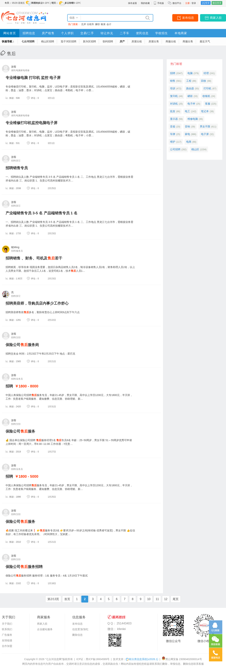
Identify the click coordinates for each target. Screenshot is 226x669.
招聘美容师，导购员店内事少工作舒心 (37, 303)
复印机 (174, 96)
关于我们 (7, 623)
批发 (172, 111)
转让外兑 (107, 33)
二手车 (124, 33)
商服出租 (171, 41)
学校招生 (161, 33)
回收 (203, 80)
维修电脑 (192, 118)
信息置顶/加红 (80, 629)
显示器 (174, 118)
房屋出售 (154, 41)
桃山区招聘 (47, 41)
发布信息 (188, 17)
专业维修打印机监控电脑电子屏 (31, 123)
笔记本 (205, 111)
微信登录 (216, 3)
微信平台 (176, 3)
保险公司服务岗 (22, 345)
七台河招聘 (27, 41)
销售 (172, 80)
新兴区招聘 (89, 41)
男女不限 (205, 126)
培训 (172, 88)
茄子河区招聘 (68, 41)
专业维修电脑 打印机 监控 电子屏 (33, 78)
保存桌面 (132, 3)
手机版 (159, 3)
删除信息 (77, 634)
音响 (187, 126)
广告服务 (7, 634)
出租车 (90, 24)
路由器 (190, 88)
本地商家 (181, 33)
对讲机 (174, 103)
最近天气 (205, 41)
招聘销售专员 (17, 168)
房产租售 (48, 33)
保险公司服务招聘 (24, 567)
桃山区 (195, 149)
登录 (194, 3)
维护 (172, 141)
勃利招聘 (108, 41)
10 (148, 599)
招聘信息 (29, 33)
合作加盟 (7, 645)
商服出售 (188, 41)
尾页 (176, 599)
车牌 (172, 134)
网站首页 (9, 33)
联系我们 (7, 629)
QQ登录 (206, 3)
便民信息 (142, 33)
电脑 (190, 73)
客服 (207, 103)
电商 (188, 141)
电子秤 (191, 103)
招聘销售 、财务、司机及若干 (34, 258)
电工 (187, 111)
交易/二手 (87, 33)
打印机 (207, 88)
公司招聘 (175, 149)
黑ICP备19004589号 (97, 659)
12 (165, 599)
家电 (187, 134)
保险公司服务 (20, 431)
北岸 (83, 24)
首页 (67, 599)
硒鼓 (190, 96)
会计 (109, 24)
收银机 (206, 96)
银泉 (103, 24)
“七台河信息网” (53, 659)
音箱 (172, 126)
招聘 (9, 386)
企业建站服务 (45, 629)
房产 (122, 41)
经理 (206, 73)
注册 (187, 3)
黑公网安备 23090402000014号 (182, 659)
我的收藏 (145, 3)
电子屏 (205, 134)
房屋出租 (137, 41)
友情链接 (7, 640)
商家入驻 (216, 17)
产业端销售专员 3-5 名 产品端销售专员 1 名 (41, 213)
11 (157, 599)
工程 (188, 80)
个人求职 (67, 33)
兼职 (97, 24)
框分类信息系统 (142, 659)
